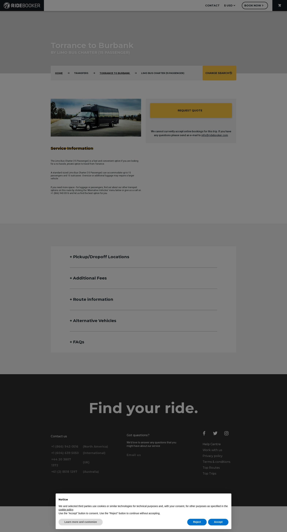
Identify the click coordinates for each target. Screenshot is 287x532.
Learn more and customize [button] (80, 521)
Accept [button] (218, 521)
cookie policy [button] (66, 509)
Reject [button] (197, 521)
